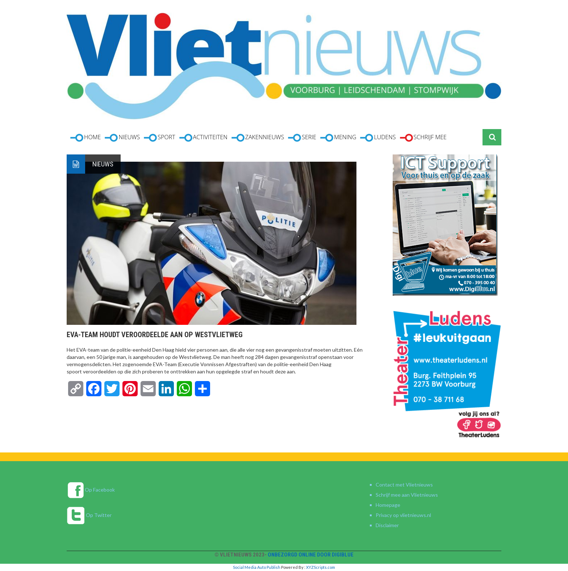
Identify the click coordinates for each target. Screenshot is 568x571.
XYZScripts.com (320, 567)
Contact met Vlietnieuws (404, 484)
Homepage (388, 505)
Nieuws (102, 164)
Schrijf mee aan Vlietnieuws (407, 495)
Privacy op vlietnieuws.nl (403, 515)
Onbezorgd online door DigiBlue (311, 554)
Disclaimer (387, 525)
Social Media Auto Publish (256, 567)
